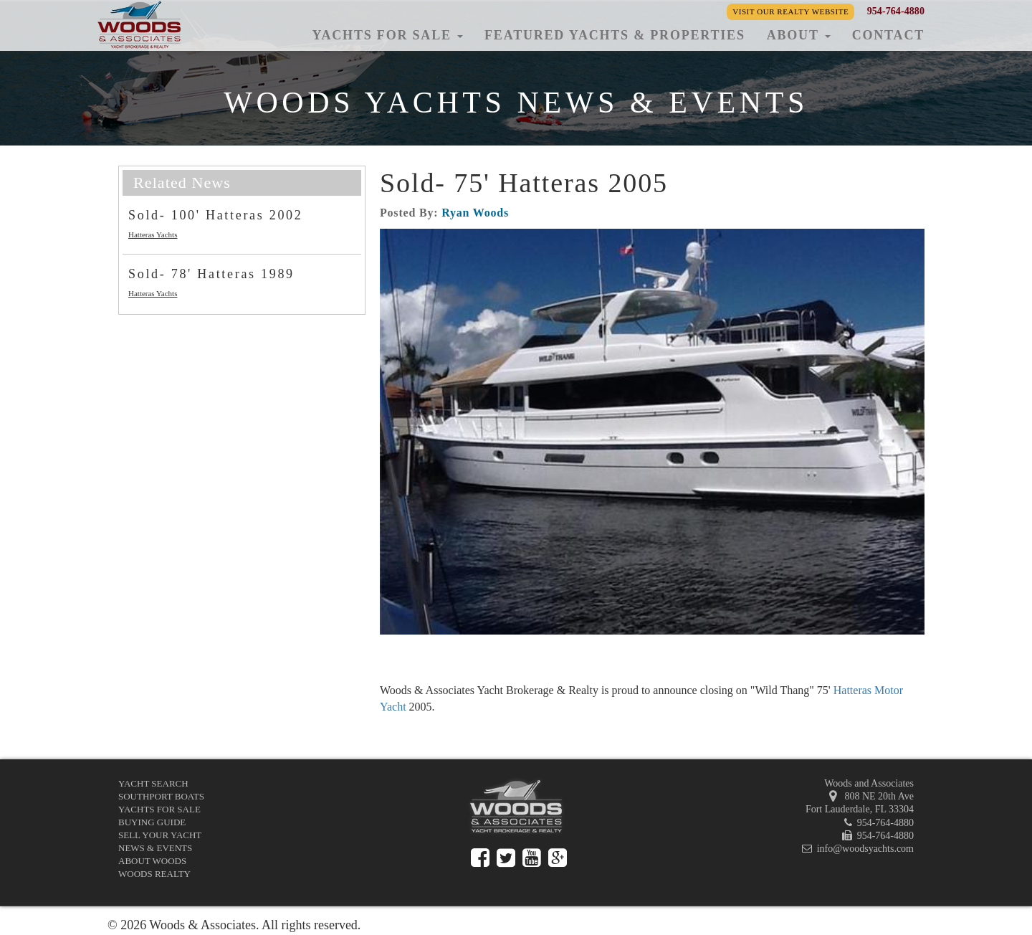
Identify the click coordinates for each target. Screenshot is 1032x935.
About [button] (799, 35)
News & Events (155, 848)
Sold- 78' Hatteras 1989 (211, 274)
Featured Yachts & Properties (614, 35)
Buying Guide (152, 822)
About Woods (152, 860)
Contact (888, 35)
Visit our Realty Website (790, 11)
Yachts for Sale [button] (387, 35)
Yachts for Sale (159, 809)
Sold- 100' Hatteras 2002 (215, 215)
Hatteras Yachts (152, 234)
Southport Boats (161, 796)
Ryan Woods (475, 213)
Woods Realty (154, 873)
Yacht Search (153, 783)
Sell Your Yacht (159, 835)
